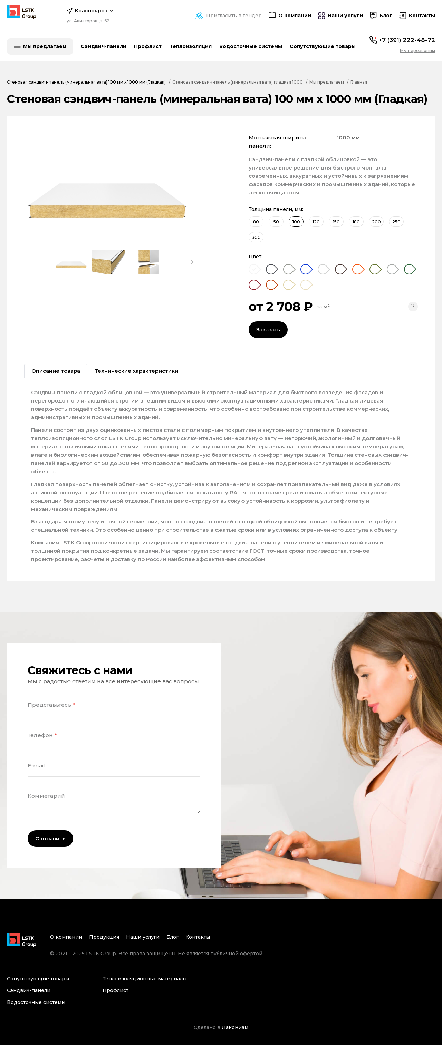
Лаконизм (235, 1027)
